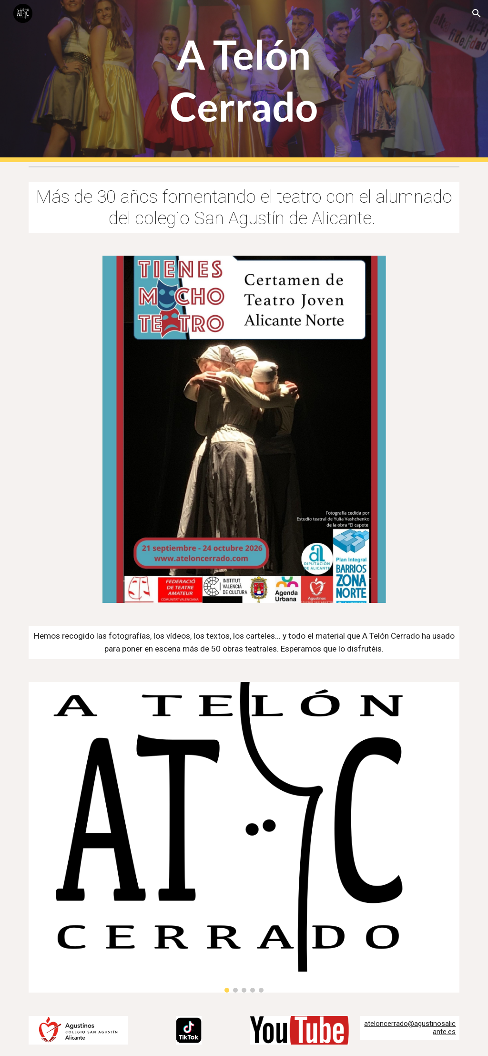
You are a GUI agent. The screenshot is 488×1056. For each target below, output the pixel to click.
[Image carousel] (244, 837)
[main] (244, 81)
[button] (476, 13)
